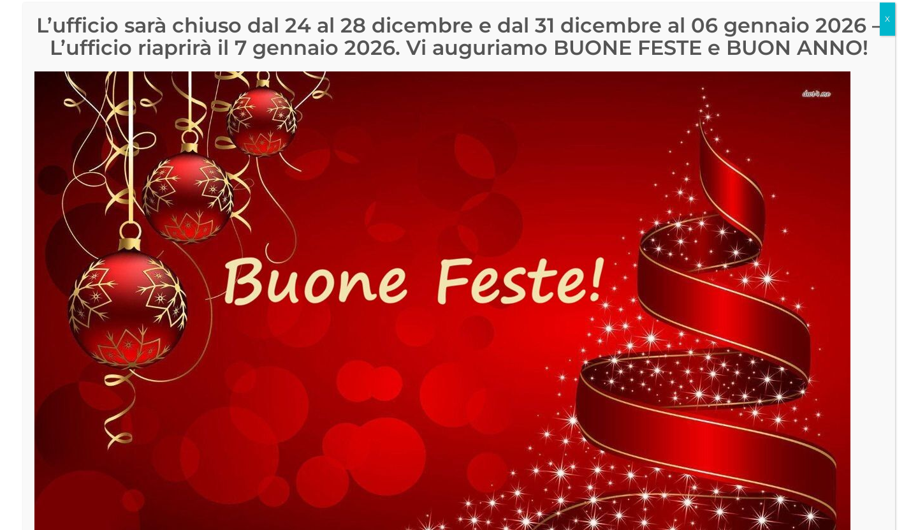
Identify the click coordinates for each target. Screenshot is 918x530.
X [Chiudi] (887, 22)
